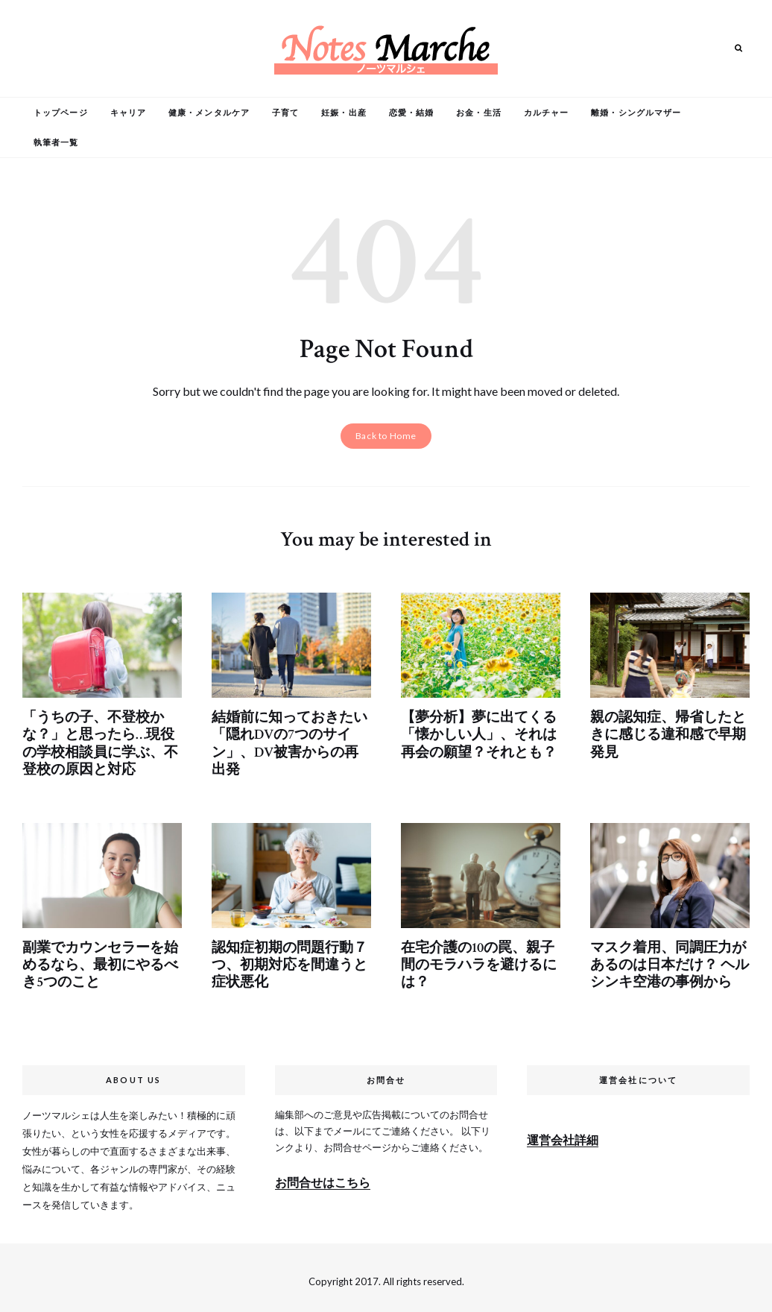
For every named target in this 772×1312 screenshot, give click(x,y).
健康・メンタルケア (209, 112)
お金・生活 (479, 112)
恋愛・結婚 (411, 112)
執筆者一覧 (56, 142)
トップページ (61, 112)
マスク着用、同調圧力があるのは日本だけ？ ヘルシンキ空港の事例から (665, 958)
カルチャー (546, 112)
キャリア (128, 112)
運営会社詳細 (562, 1131)
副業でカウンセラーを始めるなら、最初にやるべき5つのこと (96, 958)
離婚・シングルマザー (636, 112)
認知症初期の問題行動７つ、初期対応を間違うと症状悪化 (285, 958)
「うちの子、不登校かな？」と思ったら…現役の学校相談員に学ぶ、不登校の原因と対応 (101, 741)
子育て (285, 112)
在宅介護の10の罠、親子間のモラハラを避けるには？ (480, 958)
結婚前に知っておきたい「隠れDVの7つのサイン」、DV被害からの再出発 (288, 741)
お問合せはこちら (322, 1174)
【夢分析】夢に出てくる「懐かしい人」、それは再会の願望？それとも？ (474, 732)
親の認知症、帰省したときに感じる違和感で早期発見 (664, 732)
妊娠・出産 (344, 112)
